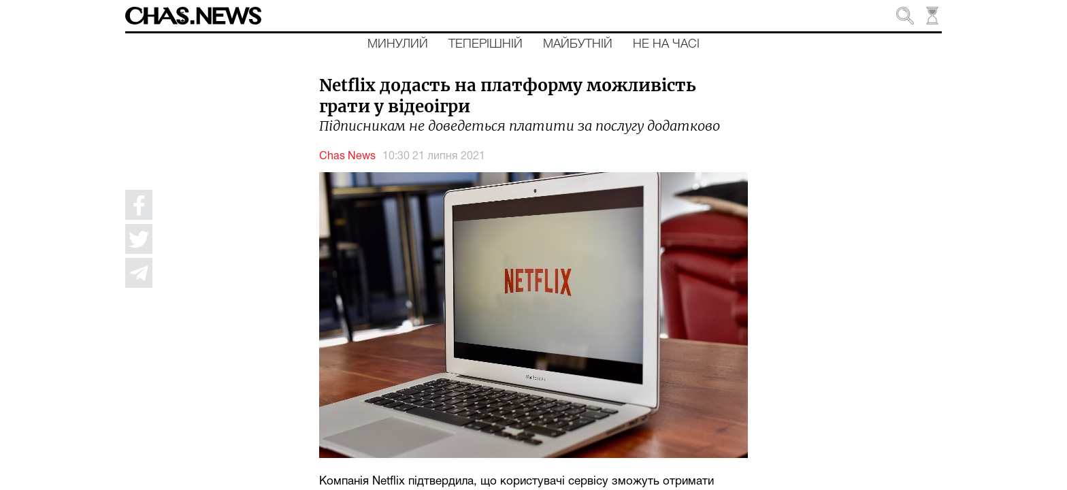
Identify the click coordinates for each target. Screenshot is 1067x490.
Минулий (397, 44)
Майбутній (577, 44)
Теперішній (485, 44)
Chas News (347, 156)
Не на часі (666, 44)
